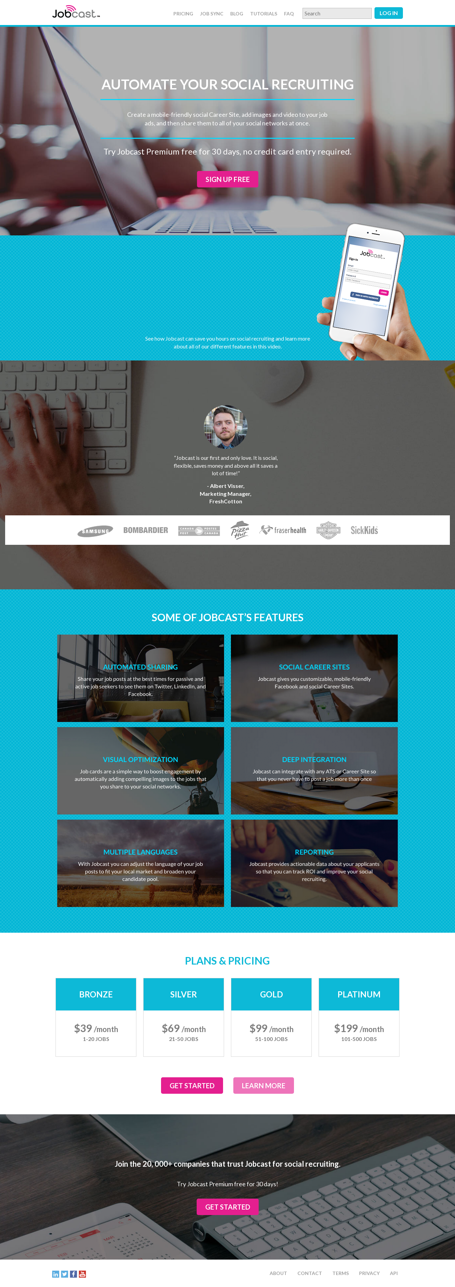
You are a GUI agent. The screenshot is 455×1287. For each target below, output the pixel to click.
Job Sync (211, 13)
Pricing (183, 13)
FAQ (289, 13)
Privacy (369, 1273)
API (394, 1273)
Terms (340, 1273)
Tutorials (263, 13)
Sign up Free (228, 179)
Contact (309, 1273)
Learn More (263, 1085)
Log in (389, 13)
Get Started (192, 1085)
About (278, 1273)
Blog (236, 13)
